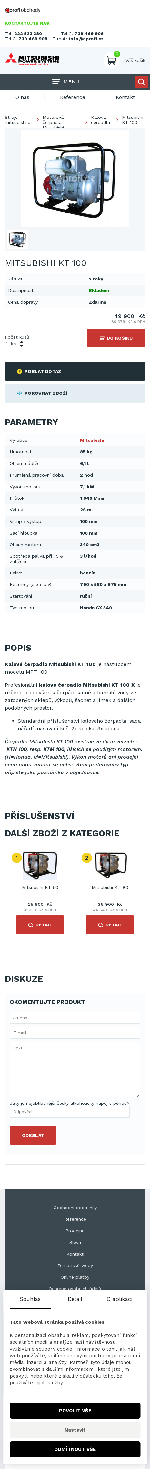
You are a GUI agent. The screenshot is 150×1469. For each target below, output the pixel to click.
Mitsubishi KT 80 (110, 887)
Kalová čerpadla (100, 120)
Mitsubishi (92, 440)
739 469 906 (89, 33)
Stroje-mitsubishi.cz (19, 120)
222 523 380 (28, 33)
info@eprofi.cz (86, 38)
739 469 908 (32, 38)
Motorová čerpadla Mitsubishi (53, 122)
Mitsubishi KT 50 (40, 887)
